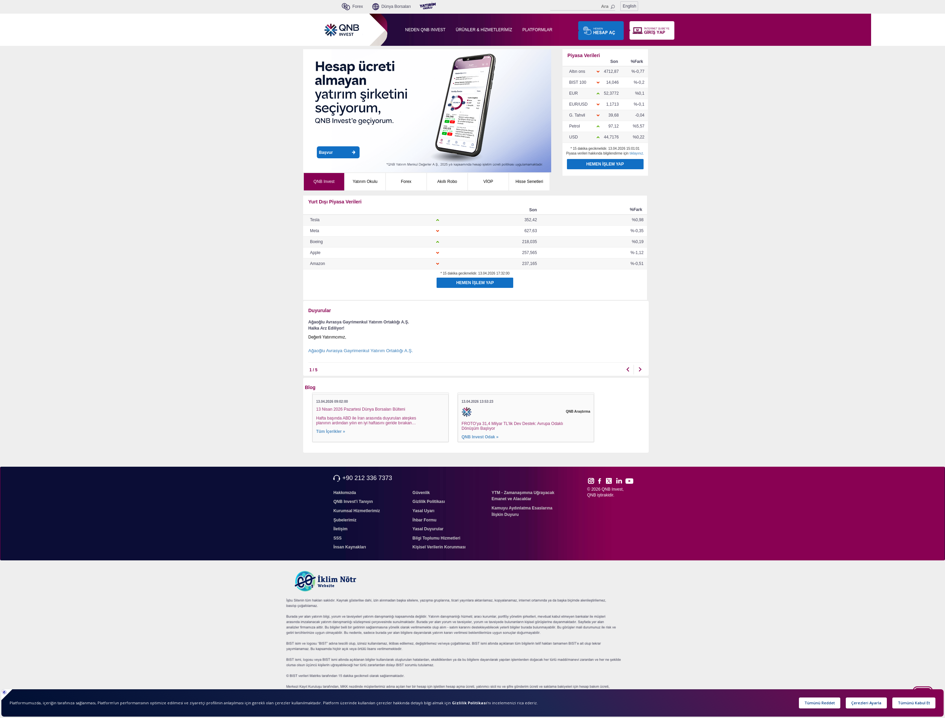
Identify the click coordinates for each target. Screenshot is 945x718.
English (629, 6)
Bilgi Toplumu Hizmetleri (437, 538)
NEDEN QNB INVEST (425, 29)
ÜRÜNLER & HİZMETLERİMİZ (484, 29)
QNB (591, 495)
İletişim (340, 529)
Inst (590, 480)
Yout (629, 481)
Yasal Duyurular (428, 529)
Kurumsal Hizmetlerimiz (356, 510)
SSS (337, 538)
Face (602, 480)
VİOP (488, 181)
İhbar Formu (425, 520)
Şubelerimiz (344, 520)
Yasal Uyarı (424, 510)
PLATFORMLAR (537, 29)
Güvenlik (421, 492)
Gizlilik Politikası (429, 501)
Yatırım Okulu (365, 181)
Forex (406, 181)
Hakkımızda (344, 492)
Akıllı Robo (447, 181)
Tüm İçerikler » (330, 431)
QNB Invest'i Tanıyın (353, 501)
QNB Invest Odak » (480, 437)
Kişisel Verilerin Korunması (439, 547)
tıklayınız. (637, 153)
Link (619, 480)
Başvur (337, 152)
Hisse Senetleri (529, 181)
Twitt (612, 480)
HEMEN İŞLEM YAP (605, 164)
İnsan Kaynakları (349, 547)
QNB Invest (323, 181)
